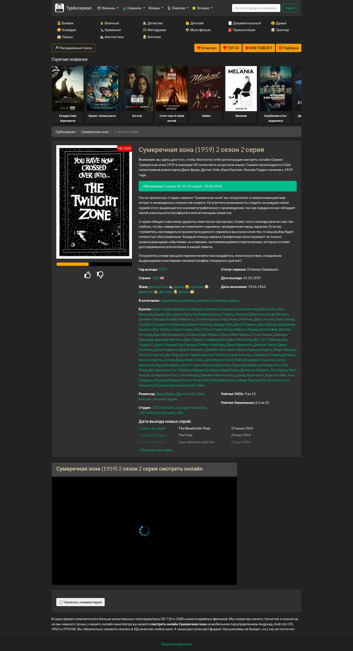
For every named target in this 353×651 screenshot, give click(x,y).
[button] (155, 450)
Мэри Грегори (285, 349)
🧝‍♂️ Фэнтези (152, 37)
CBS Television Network (157, 413)
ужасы (184, 292)
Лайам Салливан (205, 370)
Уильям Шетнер (245, 309)
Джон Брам (165, 394)
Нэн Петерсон (271, 380)
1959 (162, 269)
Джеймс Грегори (152, 319)
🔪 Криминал (110, 30)
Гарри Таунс (230, 370)
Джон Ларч (182, 314)
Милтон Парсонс (214, 355)
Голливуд (219, 300)
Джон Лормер (245, 324)
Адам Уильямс (241, 355)
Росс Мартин (174, 324)
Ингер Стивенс (223, 314)
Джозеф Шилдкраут (169, 334)
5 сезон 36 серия (152, 428)
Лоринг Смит (195, 385)
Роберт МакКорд (211, 345)
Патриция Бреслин (168, 385)
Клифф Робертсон (180, 319)
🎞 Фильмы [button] (106, 8)
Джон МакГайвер (235, 334)
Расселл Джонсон (250, 314)
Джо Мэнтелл (216, 360)
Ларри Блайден (167, 365)
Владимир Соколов (259, 360)
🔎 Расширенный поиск (73, 48)
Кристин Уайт (276, 375)
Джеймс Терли (265, 345)
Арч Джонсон (159, 370)
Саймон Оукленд (199, 324)
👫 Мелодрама (154, 30)
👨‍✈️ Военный (109, 23)
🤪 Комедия (66, 30)
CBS (180, 413)
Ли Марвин (201, 314)
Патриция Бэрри (166, 380)
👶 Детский (194, 23)
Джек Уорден (162, 309)
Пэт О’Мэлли (181, 370)
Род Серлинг (187, 345)
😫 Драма (278, 23)
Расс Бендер (189, 375)
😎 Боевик (65, 23)
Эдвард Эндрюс (260, 349)
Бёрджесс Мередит (190, 309)
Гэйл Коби (209, 380)
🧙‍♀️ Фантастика (112, 37)
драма (179, 287)
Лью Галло (202, 329)
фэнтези (165, 292)
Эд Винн (192, 334)
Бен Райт (235, 360)
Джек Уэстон (264, 319)
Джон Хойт (267, 309)
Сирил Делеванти (246, 365)
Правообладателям (176, 644)
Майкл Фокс (194, 360)
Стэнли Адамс (261, 334)
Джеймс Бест (216, 349)
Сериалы (204, 300)
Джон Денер (267, 324)
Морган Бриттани (217, 365)
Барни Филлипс (192, 349)
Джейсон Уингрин (255, 370)
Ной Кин (245, 319)
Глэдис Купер (222, 329)
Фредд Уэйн (223, 324)
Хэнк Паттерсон (151, 355)
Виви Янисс (228, 380)
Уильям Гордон (165, 399)
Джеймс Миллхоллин (218, 375)
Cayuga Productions (191, 407)
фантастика (158, 287)
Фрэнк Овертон (151, 360)
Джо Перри (193, 339)
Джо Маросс (210, 334)
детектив (146, 292)
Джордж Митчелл (169, 339)
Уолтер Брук (173, 360)
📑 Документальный (243, 23)
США (155, 278)
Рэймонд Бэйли (282, 355)
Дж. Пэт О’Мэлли (267, 339)
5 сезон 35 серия (152, 435)
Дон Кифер (268, 329)
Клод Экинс (228, 319)
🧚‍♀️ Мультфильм (197, 30)
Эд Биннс (261, 355)
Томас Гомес (182, 329)
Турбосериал (79, 7)
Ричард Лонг (271, 365)
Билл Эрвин (190, 355)
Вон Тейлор (162, 329)
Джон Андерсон (166, 349)
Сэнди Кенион (277, 314)
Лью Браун (278, 370)
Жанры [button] (155, 8)
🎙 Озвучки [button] (176, 8)
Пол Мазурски (207, 319)
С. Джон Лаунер (163, 345)
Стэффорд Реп (214, 339)
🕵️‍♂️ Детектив (152, 23)
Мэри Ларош (248, 380)
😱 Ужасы (65, 37)
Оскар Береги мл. (164, 375)
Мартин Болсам (218, 309)
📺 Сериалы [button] (132, 8)
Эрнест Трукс (191, 365)
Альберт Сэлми (151, 324)
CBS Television (163, 407)
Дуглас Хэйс (186, 394)
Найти (290, 8)
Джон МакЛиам (239, 339)
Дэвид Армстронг (250, 375)
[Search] (256, 8)
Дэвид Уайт (163, 314)
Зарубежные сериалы (178, 300)
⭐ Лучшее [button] (201, 8)
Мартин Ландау (246, 329)
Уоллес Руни (191, 380)
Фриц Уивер (285, 319)
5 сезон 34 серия (152, 442)
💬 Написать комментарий (80, 602)
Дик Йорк (172, 355)
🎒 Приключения (241, 30)
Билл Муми (237, 349)
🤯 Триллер (280, 30)
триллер (197, 287)
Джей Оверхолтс (239, 345)
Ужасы (234, 300)
